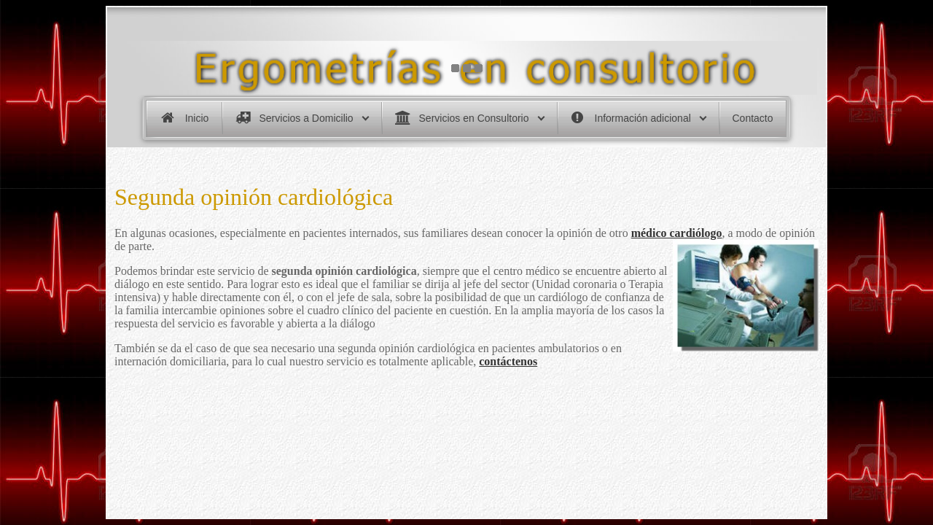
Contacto (753, 118)
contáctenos (508, 361)
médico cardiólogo (676, 233)
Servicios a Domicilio (306, 118)
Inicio (197, 118)
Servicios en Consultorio (474, 118)
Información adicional (643, 118)
